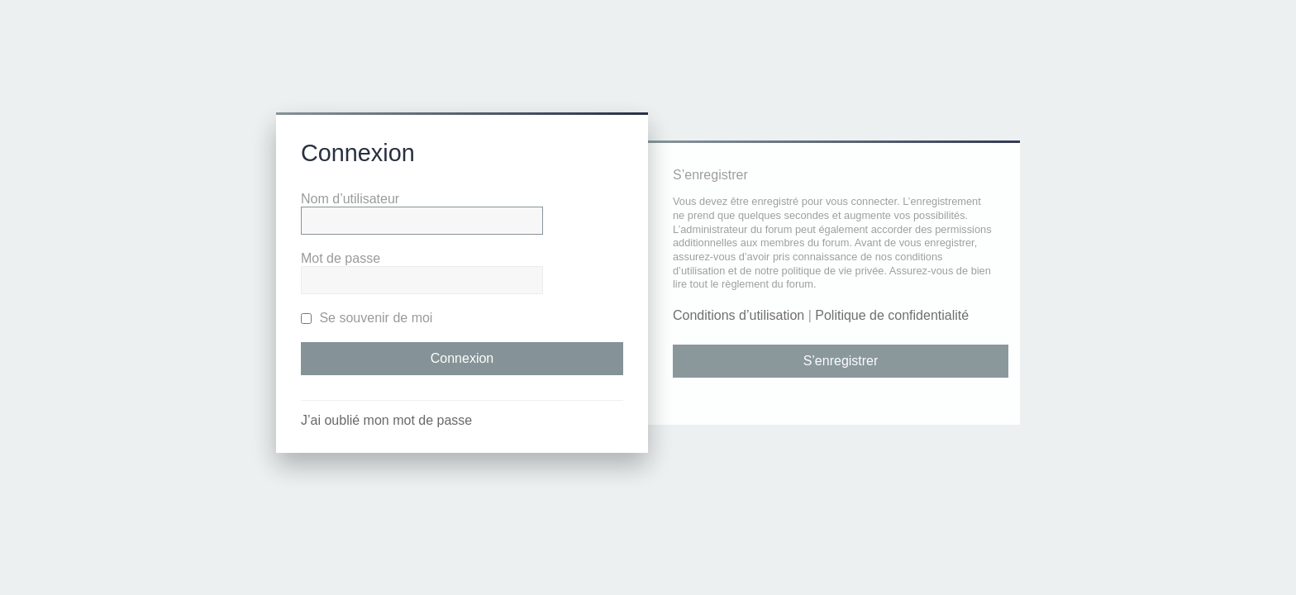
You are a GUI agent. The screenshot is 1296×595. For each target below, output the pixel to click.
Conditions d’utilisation (738, 315)
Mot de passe (340, 258)
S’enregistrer (841, 361)
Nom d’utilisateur (350, 199)
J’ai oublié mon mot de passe (386, 420)
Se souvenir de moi (366, 318)
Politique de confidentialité (892, 315)
